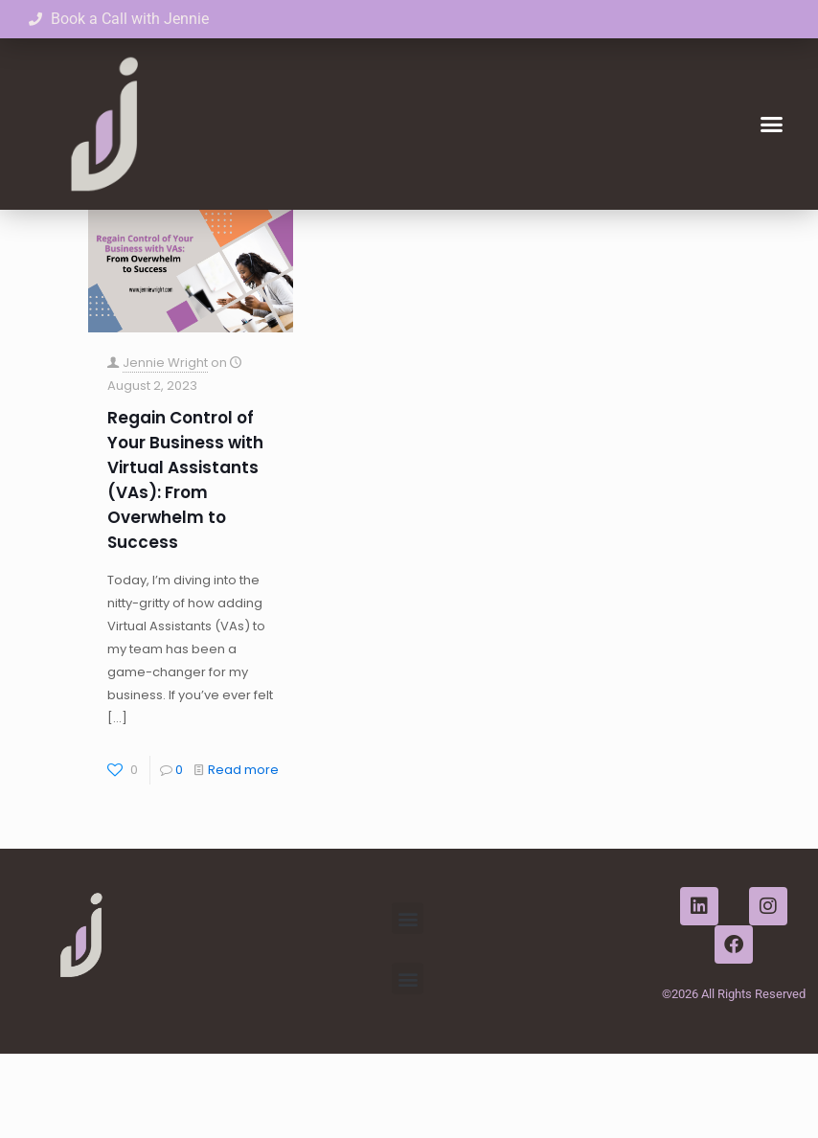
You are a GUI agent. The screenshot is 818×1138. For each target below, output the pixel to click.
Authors (372, 235)
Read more (243, 854)
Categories (192, 235)
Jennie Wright (165, 447)
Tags (288, 235)
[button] (771, 124)
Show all (704, 235)
